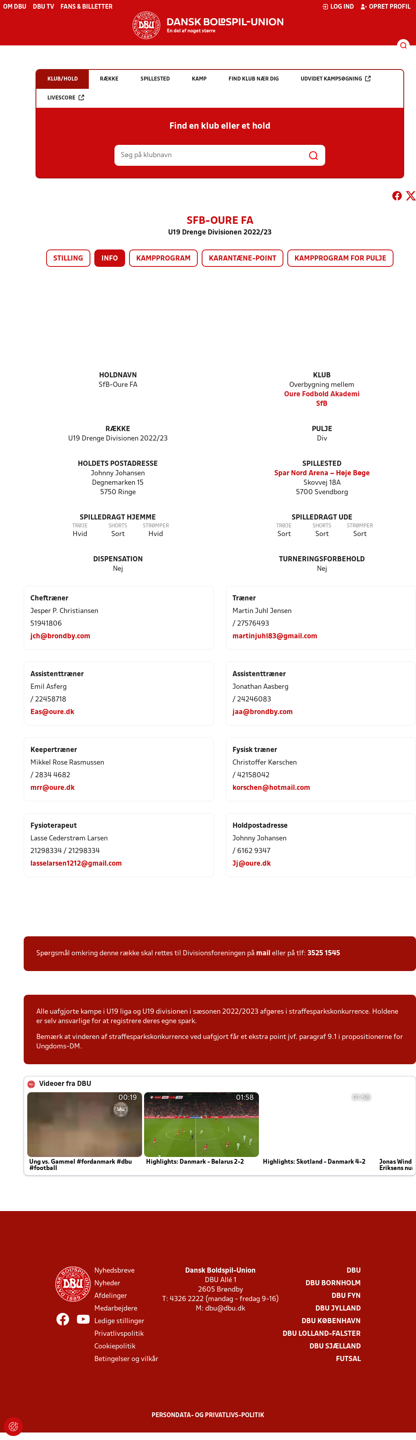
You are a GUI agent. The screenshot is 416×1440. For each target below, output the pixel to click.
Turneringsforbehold (322, 559)
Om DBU (14, 7)
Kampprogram (163, 258)
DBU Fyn (346, 1296)
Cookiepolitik (114, 1346)
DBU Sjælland (335, 1346)
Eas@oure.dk (52, 712)
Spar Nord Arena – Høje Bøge (322, 473)
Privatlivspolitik (119, 1334)
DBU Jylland (338, 1308)
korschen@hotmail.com (271, 788)
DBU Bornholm (333, 1283)
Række (117, 429)
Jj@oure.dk (251, 864)
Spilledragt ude (322, 517)
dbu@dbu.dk (225, 1308)
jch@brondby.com (60, 636)
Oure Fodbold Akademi (322, 394)
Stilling (68, 258)
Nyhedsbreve (114, 1271)
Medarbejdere (115, 1308)
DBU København (331, 1321)
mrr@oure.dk (52, 788)
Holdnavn (118, 375)
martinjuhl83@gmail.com (274, 636)
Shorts (118, 526)
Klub (322, 375)
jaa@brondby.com (262, 712)
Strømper (156, 526)
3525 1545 (323, 953)
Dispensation (118, 559)
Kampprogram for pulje (340, 258)
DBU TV (43, 7)
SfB (322, 404)
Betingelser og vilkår (126, 1359)
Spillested (321, 464)
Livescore (65, 98)
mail (263, 953)
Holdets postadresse (118, 464)
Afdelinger (110, 1296)
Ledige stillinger (119, 1321)
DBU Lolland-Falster (322, 1334)
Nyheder (107, 1283)
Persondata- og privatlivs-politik (208, 1415)
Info (109, 258)
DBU (354, 1271)
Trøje (80, 526)
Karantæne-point (242, 258)
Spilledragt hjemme (118, 517)
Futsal (348, 1359)
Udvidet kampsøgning (336, 79)
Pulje (322, 429)
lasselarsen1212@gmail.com (76, 864)
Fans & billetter (86, 7)
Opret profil (385, 6)
